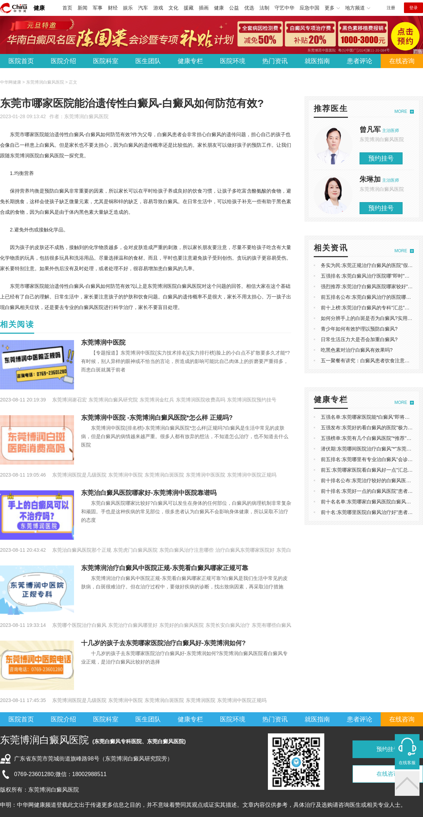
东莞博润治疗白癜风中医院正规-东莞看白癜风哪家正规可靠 (164, 567)
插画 (204, 8)
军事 (98, 8)
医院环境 (232, 61)
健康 (39, 8)
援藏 (189, 8)
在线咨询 (402, 61)
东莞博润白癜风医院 (86, 116)
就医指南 (317, 61)
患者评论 (359, 61)
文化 (173, 8)
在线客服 (407, 762)
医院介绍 (63, 61)
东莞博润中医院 (103, 342)
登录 (413, 7)
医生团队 (148, 61)
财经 (113, 8)
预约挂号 (381, 158)
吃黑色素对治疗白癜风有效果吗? (357, 350)
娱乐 (128, 8)
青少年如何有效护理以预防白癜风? (359, 329)
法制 (264, 8)
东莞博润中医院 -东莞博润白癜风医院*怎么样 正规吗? (157, 417)
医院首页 (21, 61)
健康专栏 (190, 61)
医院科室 (105, 61)
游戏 (158, 8)
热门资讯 (275, 61)
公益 (234, 8)
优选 (249, 8)
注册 (391, 7)
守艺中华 (284, 8)
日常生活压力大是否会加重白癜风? (359, 339)
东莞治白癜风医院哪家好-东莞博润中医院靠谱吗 (148, 492)
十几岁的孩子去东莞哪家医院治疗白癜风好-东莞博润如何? (163, 643)
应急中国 (309, 8)
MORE (400, 111)
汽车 (143, 8)
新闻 (82, 8)
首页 (67, 8)
